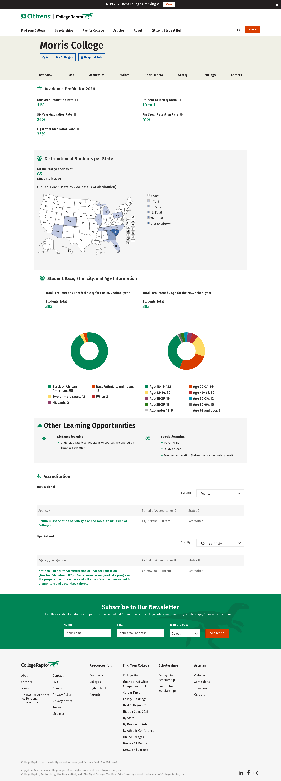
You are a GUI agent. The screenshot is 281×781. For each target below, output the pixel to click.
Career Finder (132, 692)
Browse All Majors (135, 743)
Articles (120, 30)
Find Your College (35, 30)
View (169, 4)
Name (68, 624)
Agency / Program (213, 545)
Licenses (59, 713)
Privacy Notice (62, 701)
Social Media (154, 77)
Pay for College (95, 30)
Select (176, 633)
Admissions (202, 682)
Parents (95, 694)
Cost (70, 77)
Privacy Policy (62, 694)
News (25, 688)
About (140, 30)
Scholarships (66, 30)
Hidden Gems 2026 (136, 711)
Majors (125, 77)
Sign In (252, 29)
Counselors (97, 675)
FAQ (55, 682)
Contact (58, 675)
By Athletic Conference (138, 730)
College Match (132, 675)
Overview (45, 77)
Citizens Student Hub (166, 30)
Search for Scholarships (167, 689)
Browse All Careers (136, 750)
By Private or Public (136, 724)
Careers (236, 77)
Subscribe (217, 633)
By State (128, 718)
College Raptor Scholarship (169, 678)
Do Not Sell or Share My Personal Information (35, 698)
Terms (57, 707)
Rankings (209, 77)
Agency (205, 495)
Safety (182, 77)
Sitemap (58, 688)
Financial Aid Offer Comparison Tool (135, 684)
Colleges (95, 682)
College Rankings (134, 699)
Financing (200, 688)
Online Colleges (133, 737)
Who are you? (179, 624)
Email (120, 624)
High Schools (98, 688)
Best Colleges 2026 (135, 705)
